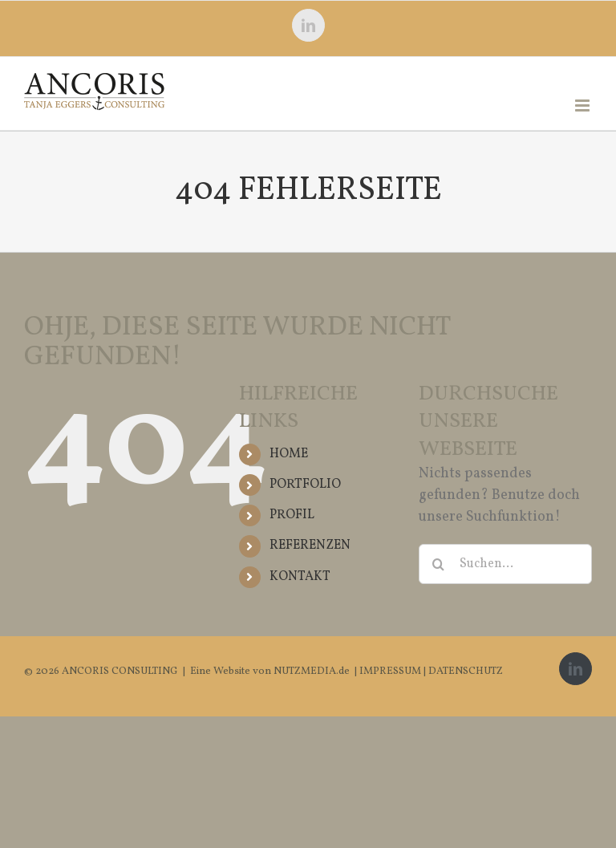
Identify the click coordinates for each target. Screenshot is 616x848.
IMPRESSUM (391, 671)
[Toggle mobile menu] (583, 105)
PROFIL (292, 515)
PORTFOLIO (305, 484)
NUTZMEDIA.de (310, 671)
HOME (289, 454)
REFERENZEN (310, 545)
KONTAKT (300, 577)
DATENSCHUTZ (465, 671)
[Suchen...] (505, 564)
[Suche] (439, 564)
